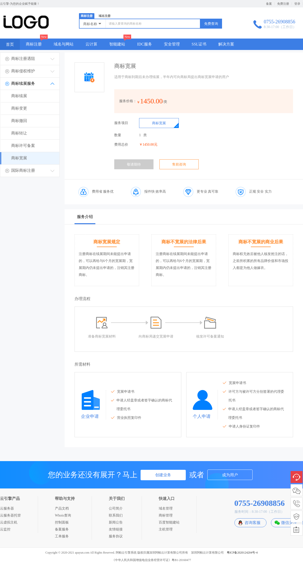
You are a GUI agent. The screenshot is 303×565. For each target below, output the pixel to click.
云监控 (5, 529)
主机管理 (166, 529)
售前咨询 (179, 164)
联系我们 (116, 515)
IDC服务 (144, 44)
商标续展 (19, 96)
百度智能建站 (169, 522)
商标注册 (87, 16)
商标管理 (166, 515)
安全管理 (172, 44)
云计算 (91, 44)
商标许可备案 (23, 145)
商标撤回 (19, 121)
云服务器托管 (10, 515)
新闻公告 (116, 522)
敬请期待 (134, 164)
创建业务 (163, 475)
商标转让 (19, 133)
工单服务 (62, 536)
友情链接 (116, 529)
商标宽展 (19, 158)
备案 (269, 3)
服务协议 (116, 536)
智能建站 (117, 44)
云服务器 (7, 508)
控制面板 (62, 522)
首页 (10, 44)
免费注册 (283, 3)
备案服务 (62, 529)
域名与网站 (64, 44)
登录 (297, 3)
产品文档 (62, 508)
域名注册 (105, 16)
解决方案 (226, 44)
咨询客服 (253, 523)
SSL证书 (199, 44)
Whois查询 (63, 515)
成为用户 (230, 475)
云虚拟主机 (8, 522)
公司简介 (116, 508)
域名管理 (166, 508)
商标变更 (19, 108)
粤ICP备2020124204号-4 (242, 552)
